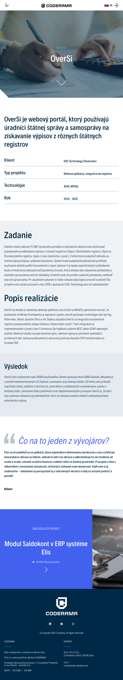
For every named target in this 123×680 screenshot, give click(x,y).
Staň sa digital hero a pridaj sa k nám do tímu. (24, 652)
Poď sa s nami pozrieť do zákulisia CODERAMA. (25, 657)
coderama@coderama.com (76, 665)
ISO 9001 (28, 670)
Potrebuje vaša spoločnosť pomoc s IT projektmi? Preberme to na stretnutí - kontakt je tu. (31, 664)
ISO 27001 (17, 670)
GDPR (6, 670)
